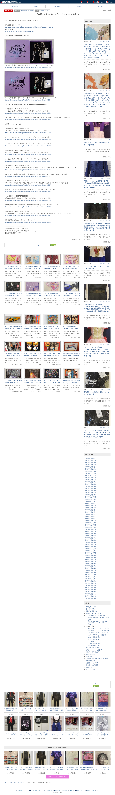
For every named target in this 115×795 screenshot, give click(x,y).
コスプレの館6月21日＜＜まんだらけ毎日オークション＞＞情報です (71, 268)
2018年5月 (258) (90, 564)
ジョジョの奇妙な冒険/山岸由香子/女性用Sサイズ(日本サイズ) (71, 710)
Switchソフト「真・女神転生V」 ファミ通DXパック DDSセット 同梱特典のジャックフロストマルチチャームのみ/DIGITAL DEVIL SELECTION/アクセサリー (41, 734)
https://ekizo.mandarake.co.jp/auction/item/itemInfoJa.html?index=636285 (27, 113)
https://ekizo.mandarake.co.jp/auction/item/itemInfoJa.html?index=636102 (27, 146)
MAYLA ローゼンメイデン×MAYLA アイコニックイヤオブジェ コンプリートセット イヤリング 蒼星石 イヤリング (72, 734)
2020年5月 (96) (90, 512)
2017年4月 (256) (90, 592)
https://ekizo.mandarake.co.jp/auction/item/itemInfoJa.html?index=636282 (27, 207)
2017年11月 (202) (90, 576)
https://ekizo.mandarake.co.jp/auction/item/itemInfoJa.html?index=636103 (27, 154)
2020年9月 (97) (90, 503)
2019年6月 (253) (90, 536)
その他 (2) (89, 667)
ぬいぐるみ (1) (90, 654)
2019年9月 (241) (90, 529)
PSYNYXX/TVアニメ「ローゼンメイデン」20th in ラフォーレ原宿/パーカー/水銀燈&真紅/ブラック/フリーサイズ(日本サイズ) (26, 734)
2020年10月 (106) (90, 501)
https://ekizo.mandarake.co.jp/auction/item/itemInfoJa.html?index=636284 (27, 222)
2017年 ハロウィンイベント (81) (98, 632)
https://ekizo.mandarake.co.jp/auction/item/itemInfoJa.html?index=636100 (27, 133)
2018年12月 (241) (90, 548)
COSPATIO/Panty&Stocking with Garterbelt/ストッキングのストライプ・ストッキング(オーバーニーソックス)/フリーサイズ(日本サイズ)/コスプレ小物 (102, 710)
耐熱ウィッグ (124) (92, 663)
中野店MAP (57, 6)
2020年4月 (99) (90, 514)
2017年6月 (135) (90, 587)
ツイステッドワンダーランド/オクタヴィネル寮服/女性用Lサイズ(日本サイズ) (41, 710)
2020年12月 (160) (90, 497)
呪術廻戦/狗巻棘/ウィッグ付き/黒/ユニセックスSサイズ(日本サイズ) (56, 710)
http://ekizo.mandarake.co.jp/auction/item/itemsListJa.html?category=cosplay (28, 27)
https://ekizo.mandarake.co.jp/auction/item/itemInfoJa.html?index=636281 (27, 200)
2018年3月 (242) (90, 568)
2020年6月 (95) (90, 510)
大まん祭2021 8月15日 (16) (97, 635)
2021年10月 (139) (90, 475)
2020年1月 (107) (90, 520)
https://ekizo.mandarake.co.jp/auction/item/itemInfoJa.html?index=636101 (27, 139)
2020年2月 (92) (90, 518)
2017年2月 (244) (90, 596)
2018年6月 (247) (90, 561)
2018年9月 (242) (90, 555)
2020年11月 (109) (90, 499)
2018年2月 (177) (90, 570)
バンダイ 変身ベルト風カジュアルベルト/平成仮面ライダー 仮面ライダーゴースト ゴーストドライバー (102, 768)
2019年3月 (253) (90, 542)
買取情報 (100, 6)
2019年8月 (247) (90, 531)
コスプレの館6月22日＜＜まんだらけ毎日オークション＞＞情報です (13, 268)
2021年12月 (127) (90, 471)
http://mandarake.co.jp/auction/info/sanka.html (19, 31)
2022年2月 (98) (90, 467)
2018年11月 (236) (90, 551)
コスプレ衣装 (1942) (92, 648)
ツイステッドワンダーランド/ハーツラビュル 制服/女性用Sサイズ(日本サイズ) (10, 734)
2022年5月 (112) (90, 460)
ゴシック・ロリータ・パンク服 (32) (97, 658)
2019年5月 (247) (90, 538)
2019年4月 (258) (90, 540)
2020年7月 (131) (90, 508)
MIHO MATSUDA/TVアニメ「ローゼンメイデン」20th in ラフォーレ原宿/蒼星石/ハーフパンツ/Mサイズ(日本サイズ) (56, 734)
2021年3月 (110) (90, 490)
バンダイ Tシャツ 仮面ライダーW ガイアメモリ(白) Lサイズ (26, 710)
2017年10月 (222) (90, 579)
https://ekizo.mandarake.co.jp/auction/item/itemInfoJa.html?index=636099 (27, 100)
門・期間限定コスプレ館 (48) (95, 615)
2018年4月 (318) (90, 566)
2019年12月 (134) (90, 523)
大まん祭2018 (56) (94, 643)
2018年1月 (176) (90, 572)
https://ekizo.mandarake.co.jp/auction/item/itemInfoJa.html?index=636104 (27, 161)
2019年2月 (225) (90, 544)
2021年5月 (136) (90, 486)
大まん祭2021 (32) (94, 637)
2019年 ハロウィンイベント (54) (98, 628)
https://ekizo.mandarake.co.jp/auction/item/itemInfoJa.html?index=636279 (27, 185)
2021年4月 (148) (90, 488)
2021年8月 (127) (90, 480)
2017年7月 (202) (90, 585)
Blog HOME (15, 6)
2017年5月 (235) (90, 589)
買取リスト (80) (91, 607)
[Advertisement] (42, 423)
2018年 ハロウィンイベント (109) (99, 630)
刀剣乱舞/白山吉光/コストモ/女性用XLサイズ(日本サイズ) (10, 710)
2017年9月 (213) (90, 581)
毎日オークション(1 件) (27, 10)
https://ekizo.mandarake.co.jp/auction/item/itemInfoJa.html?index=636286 (27, 119)
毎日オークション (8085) (94, 613)
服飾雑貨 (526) (90, 660)
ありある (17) (90, 609)
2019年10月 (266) (90, 527)
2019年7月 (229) (90, 533)
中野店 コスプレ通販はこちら (57, 776)
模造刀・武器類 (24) (92, 652)
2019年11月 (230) (90, 525)
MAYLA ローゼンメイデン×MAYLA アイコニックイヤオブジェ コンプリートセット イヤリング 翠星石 (87, 734)
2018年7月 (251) (90, 559)
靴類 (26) (89, 656)
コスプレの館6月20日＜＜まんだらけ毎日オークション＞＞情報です (52, 295)
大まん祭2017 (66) (94, 645)
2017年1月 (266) (90, 598)
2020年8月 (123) (90, 505)
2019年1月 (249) (90, 546)
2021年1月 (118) (90, 495)
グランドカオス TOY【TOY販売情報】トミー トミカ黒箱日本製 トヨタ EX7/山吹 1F (13, 328)
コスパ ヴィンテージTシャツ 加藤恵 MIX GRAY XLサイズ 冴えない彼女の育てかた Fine (102, 734)
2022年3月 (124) (90, 464)
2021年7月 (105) (90, 482)
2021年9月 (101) (90, 477)
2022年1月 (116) (90, 469)
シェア (37, 245)
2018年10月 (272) (90, 553)
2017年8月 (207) (90, 583)
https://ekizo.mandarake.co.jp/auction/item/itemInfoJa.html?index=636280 (27, 191)
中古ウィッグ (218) (92, 665)
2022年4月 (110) (90, 462)
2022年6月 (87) (90, 458)
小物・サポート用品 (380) (94, 650)
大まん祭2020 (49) (94, 639)
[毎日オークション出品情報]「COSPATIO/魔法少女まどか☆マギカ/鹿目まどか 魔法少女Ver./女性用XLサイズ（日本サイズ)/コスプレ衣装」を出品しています (96, 351)
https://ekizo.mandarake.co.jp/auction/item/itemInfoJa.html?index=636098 (27, 67)
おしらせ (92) (90, 669)
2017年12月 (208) (90, 574)
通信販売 (79, 6)
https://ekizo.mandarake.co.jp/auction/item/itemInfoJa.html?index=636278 (27, 176)
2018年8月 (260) (90, 557)
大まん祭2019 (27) (94, 641)
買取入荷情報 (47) (91, 611)
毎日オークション (44, 10)
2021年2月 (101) (90, 492)
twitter (36, 6)
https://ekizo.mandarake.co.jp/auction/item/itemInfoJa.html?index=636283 (27, 215)
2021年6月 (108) (90, 484)
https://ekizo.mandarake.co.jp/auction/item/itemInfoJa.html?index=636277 (27, 170)
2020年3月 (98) (90, 516)
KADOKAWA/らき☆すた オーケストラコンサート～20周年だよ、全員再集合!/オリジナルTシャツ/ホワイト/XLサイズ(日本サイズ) (87, 710)
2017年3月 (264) (90, 594)
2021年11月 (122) (90, 473)
